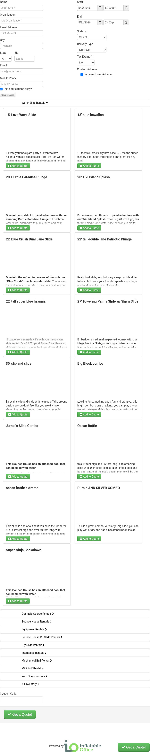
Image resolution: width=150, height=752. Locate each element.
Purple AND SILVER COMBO (98, 488)
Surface (82, 31)
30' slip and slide (18, 363)
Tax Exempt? (85, 56)
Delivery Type (85, 44)
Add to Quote (17, 165)
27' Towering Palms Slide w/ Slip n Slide (107, 301)
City (2, 40)
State (9, 52)
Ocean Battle (87, 426)
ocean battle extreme (22, 488)
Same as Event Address (98, 74)
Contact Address (87, 69)
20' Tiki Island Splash (93, 177)
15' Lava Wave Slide (21, 115)
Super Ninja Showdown (23, 550)
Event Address (8, 27)
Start (80, 2)
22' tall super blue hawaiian (26, 301)
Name (3, 2)
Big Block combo (90, 363)
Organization (7, 14)
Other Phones (7, 95)
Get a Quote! (20, 714)
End (79, 16)
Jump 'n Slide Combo (22, 426)
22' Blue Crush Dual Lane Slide (29, 239)
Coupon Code (8, 693)
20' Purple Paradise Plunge (26, 177)
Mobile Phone (8, 78)
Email (3, 65)
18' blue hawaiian (90, 115)
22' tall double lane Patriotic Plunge (104, 239)
